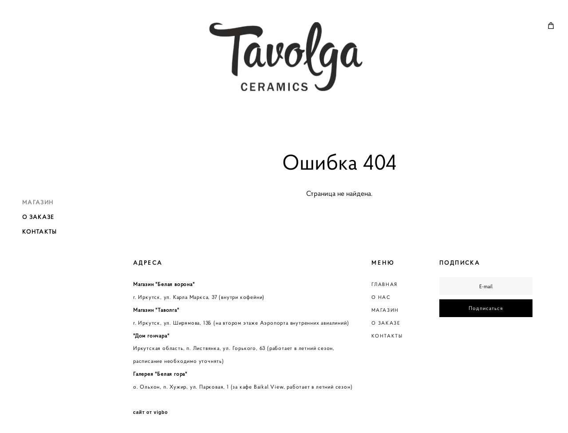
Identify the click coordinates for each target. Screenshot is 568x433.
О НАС (381, 297)
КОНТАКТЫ (39, 231)
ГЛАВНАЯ (384, 284)
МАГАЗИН (37, 202)
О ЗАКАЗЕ (38, 216)
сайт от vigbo (150, 412)
